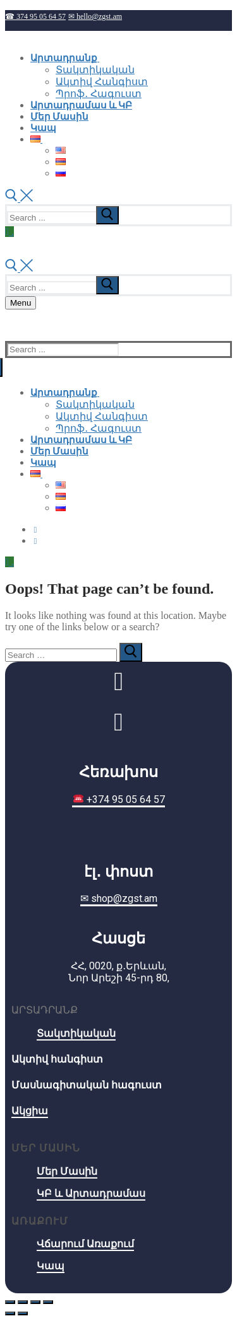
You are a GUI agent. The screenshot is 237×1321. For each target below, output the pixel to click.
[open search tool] (19, 198)
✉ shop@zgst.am (118, 898)
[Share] (23, 1302)
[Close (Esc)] (10, 1302)
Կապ (50, 1266)
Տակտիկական (76, 1033)
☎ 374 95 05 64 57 (35, 16)
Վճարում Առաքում (85, 1244)
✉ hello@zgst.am (95, 16)
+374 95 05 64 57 (119, 799)
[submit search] (107, 215)
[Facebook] (35, 529)
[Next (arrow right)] (23, 1313)
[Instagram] (35, 540)
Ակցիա (29, 1111)
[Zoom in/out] (48, 1302)
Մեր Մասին (67, 1171)
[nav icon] (20, 302)
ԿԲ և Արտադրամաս (91, 1193)
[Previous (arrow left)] (10, 1313)
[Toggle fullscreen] (35, 1302)
